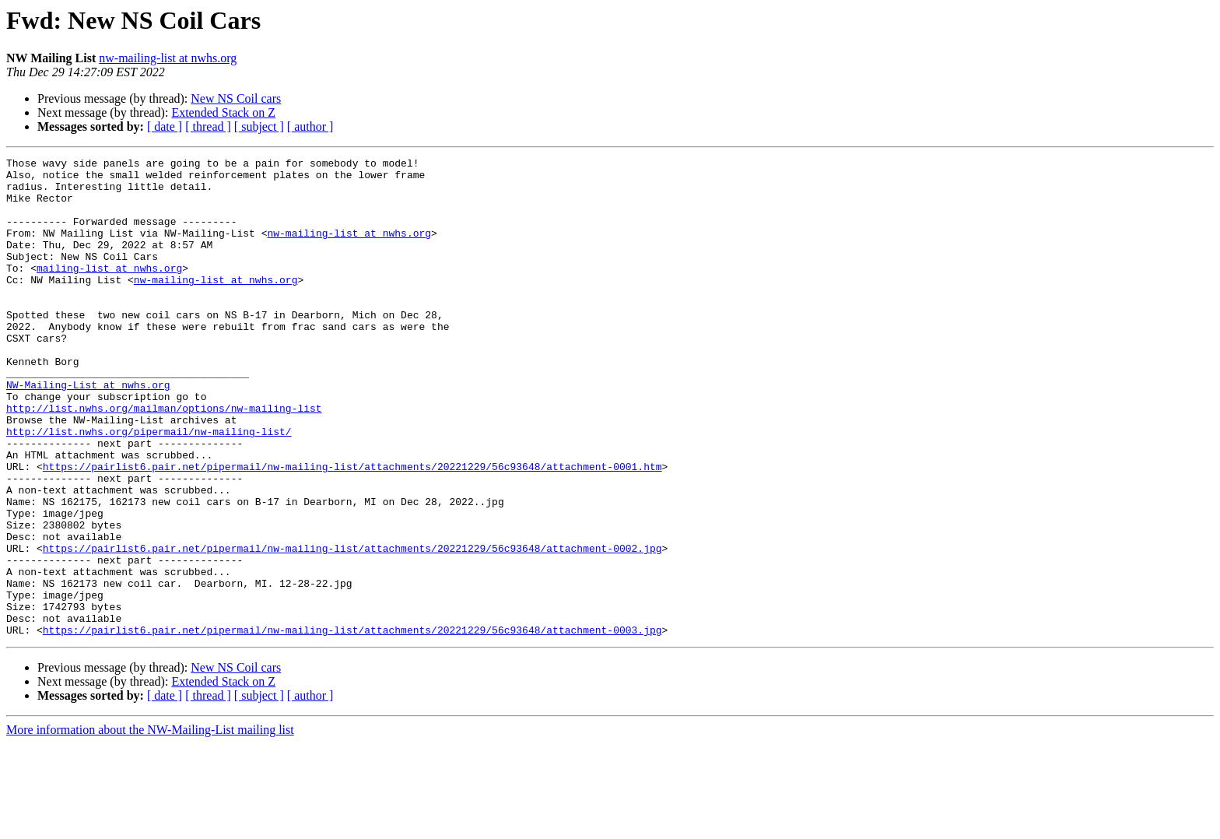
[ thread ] (208, 126)
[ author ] (310, 126)
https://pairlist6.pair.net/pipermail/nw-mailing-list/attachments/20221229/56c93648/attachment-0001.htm (352, 529)
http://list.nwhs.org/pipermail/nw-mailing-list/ (149, 487)
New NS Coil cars (236, 98)
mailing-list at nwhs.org (109, 291)
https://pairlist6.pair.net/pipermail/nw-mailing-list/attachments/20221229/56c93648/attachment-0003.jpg (352, 725)
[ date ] (164, 126)
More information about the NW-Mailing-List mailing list (150, 825)
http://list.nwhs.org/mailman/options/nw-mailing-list (164, 459)
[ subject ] (259, 126)
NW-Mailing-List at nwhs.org (88, 431)
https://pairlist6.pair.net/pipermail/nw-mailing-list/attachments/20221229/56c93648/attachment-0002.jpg (352, 627)
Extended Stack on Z (223, 112)
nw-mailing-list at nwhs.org (168, 58)
